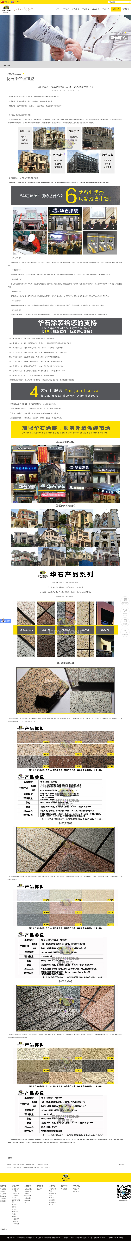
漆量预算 (52, 1200)
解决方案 (52, 1198)
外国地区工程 (28, 1201)
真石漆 (14, 1198)
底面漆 (14, 1216)
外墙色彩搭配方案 (52, 1203)
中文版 (5, 2)
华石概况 (3, 1189)
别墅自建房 (28, 1198)
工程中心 (105, 9)
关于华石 (65, 9)
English (15, 2)
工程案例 (85, 9)
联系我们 (125, 9)
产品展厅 (75, 9)
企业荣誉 (3, 1198)
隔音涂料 (15, 1221)
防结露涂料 (15, 1219)
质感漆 (14, 1204)
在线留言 (76, 1191)
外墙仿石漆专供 (52, 1194)
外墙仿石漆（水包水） (15, 1190)
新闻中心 (115, 9)
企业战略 (39, 1189)
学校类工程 (28, 1196)
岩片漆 (14, 1209)
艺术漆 (14, 1207)
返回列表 (121, 1164)
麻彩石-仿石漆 (16, 1201)
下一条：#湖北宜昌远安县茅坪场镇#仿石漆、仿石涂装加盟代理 (28, 1167)
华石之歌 (3, 1194)
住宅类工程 (28, 1189)
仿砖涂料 (15, 1212)
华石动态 (6, 65)
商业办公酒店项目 (28, 1192)
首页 (57, 9)
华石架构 (3, 1196)
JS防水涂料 (16, 1224)
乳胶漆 (14, 1214)
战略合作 (95, 9)
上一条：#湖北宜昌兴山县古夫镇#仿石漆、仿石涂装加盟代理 (27, 1164)
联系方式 (76, 1189)
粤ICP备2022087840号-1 (116, 1238)
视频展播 (3, 1201)
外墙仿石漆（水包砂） (15, 1194)
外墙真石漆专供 (52, 1190)
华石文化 (3, 1191)
